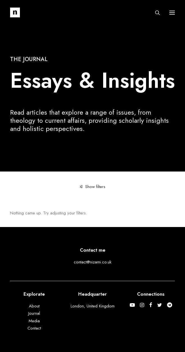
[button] (172, 12)
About (34, 306)
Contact (34, 328)
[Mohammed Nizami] (15, 12)
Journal (34, 313)
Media (34, 321)
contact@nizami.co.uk (92, 262)
